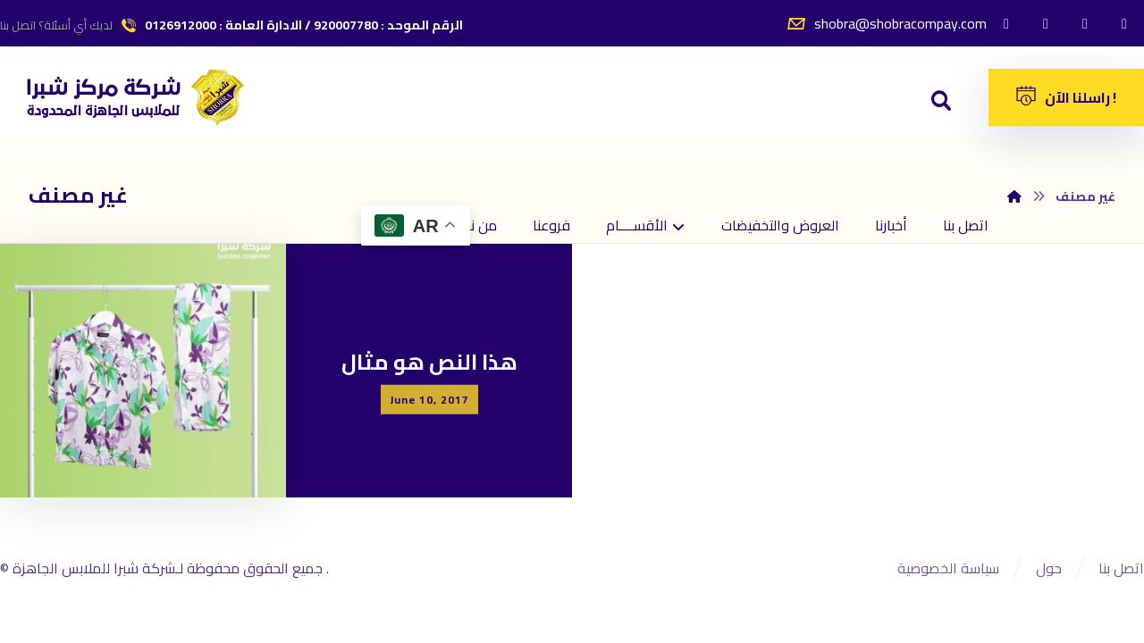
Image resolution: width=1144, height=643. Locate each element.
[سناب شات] (1124, 23)
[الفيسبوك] (1006, 23)
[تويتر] (1045, 23)
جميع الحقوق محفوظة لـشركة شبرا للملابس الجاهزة (169, 568)
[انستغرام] (1085, 23)
